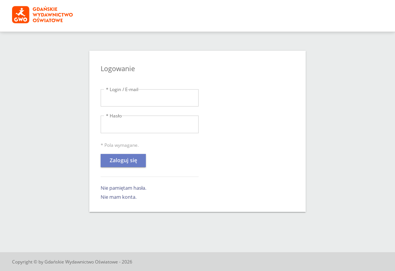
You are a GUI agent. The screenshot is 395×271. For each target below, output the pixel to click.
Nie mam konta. (118, 196)
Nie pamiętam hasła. (123, 187)
